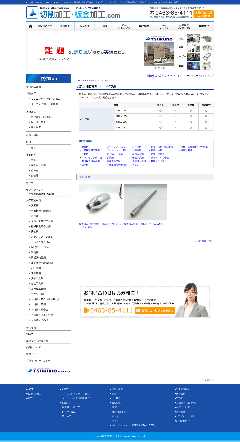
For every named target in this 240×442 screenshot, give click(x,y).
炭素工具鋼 (138, 154)
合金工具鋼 (138, 157)
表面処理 (31, 154)
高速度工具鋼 (139, 161)
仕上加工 (31, 148)
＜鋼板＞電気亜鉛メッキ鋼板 (193, 146)
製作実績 (31, 327)
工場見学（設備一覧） (38, 340)
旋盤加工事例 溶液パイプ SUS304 (143, 224)
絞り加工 (36, 127)
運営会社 (31, 354)
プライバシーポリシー (38, 360)
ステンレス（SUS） (117, 146)
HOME (31, 389)
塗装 (33, 160)
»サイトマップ (206, 75)
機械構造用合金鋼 (91, 161)
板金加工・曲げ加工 (42, 117)
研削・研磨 (32, 135)
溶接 (28, 141)
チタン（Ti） (139, 164)
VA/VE (29, 334)
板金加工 (31, 111)
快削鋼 (85, 164)
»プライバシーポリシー (186, 75)
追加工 (30, 183)
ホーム (79, 80)
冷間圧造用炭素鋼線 (117, 164)
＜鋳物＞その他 (156, 161)
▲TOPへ (209, 380)
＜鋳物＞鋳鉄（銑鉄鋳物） (162, 146)
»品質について (165, 75)
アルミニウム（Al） (117, 150)
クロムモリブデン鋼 (92, 157)
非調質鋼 (136, 150)
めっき (34, 170)
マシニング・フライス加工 (45, 98)
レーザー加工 (38, 122)
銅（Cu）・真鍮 (115, 154)
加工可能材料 (90, 80)
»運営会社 (151, 75)
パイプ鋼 (136, 146)
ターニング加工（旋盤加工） (47, 104)
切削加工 (31, 93)
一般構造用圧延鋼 (91, 150)
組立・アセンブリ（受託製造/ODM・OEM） (134, 425)
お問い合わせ (183, 421)
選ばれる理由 (33, 87)
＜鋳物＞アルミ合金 (159, 157)
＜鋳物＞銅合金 (156, 154)
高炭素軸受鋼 (113, 161)
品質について (33, 347)
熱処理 (34, 175)
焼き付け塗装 (38, 165)
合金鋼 (85, 154)
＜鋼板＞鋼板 (185, 150)
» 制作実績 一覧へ (204, 241)
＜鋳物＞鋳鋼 (155, 150)
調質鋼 (110, 157)
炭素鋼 (85, 146)
